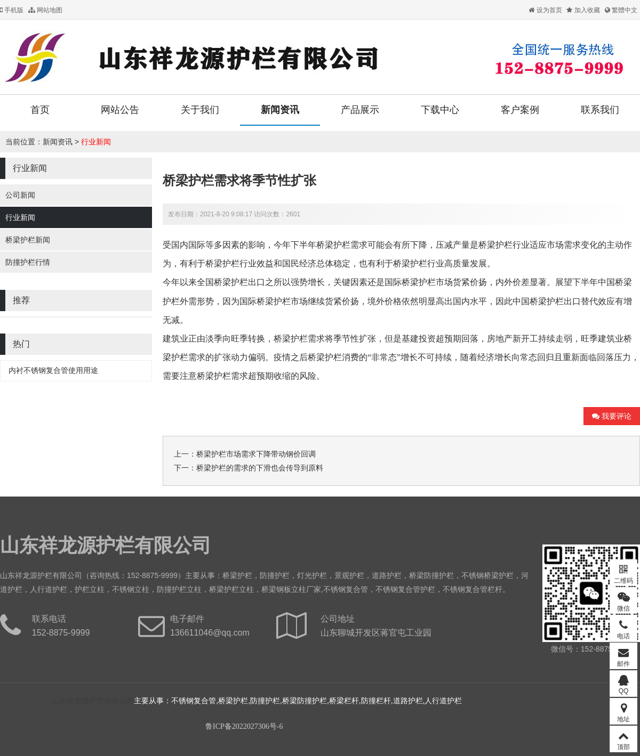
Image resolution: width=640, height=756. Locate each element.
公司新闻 (20, 195)
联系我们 (600, 109)
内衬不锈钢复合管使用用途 (53, 370)
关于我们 (200, 109)
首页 (40, 109)
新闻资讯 (280, 109)
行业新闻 (96, 141)
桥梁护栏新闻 (27, 239)
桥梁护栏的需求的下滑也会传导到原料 (259, 468)
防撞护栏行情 (27, 262)
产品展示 (360, 109)
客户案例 (520, 109)
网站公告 (120, 109)
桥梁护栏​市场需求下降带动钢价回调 (256, 454)
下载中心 (440, 109)
